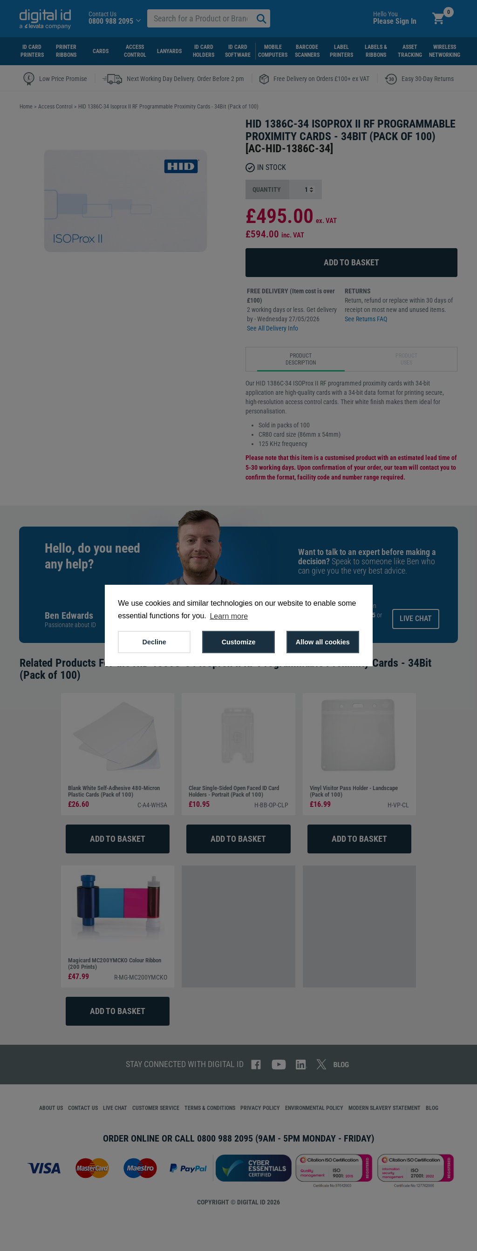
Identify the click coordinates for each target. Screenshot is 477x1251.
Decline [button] (154, 642)
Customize (239, 642)
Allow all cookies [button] (323, 642)
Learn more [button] (229, 616)
